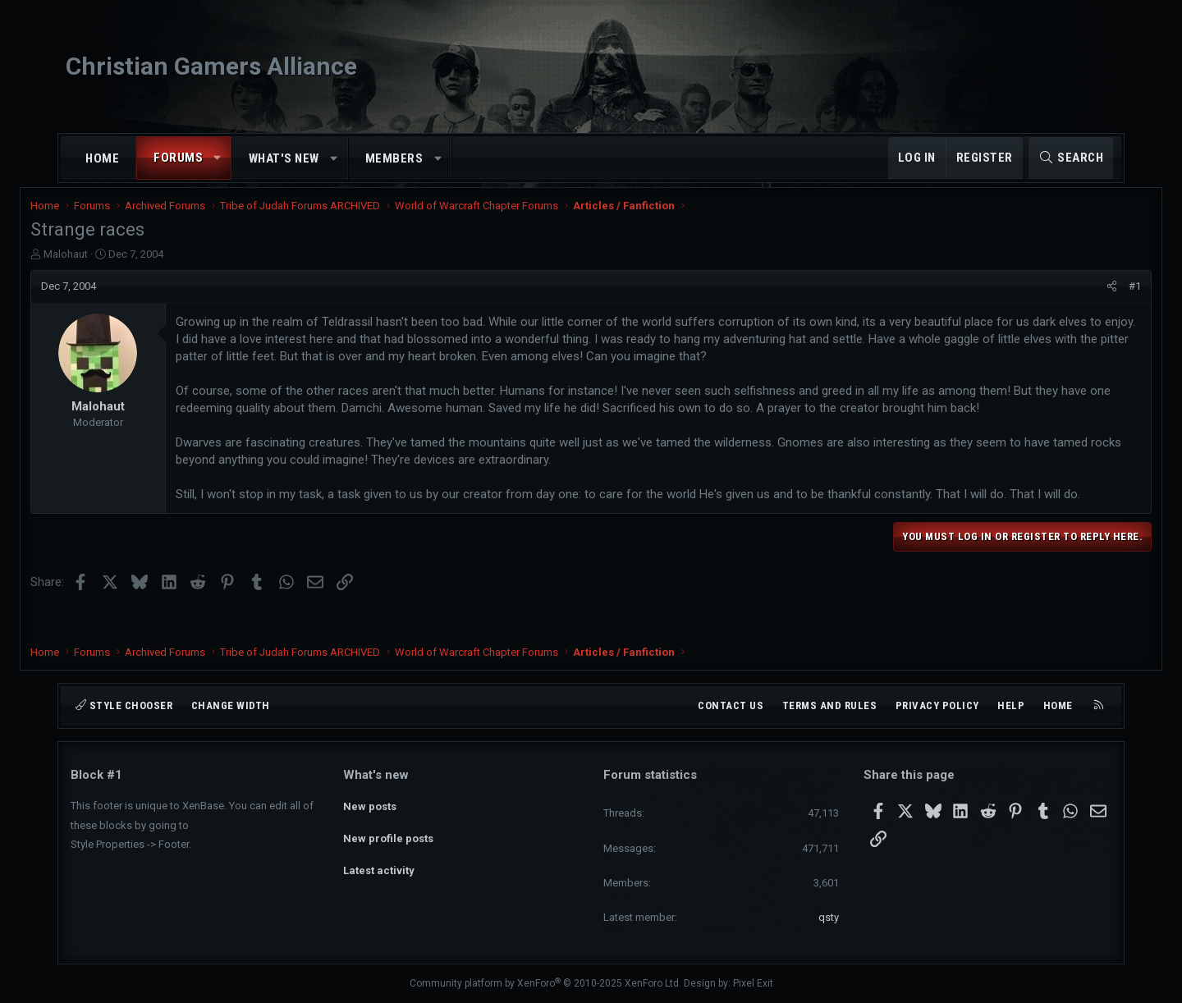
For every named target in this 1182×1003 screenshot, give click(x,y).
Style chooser (124, 705)
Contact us (730, 705)
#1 (1094, 297)
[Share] (1072, 297)
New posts (369, 803)
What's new (284, 158)
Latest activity (379, 863)
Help (1010, 705)
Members (394, 158)
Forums (178, 157)
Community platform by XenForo (545, 983)
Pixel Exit (753, 983)
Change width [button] (230, 705)
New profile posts (388, 833)
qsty (828, 917)
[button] (218, 158)
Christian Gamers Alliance (211, 66)
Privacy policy (937, 705)
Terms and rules (829, 705)
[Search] (1071, 158)
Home (102, 158)
